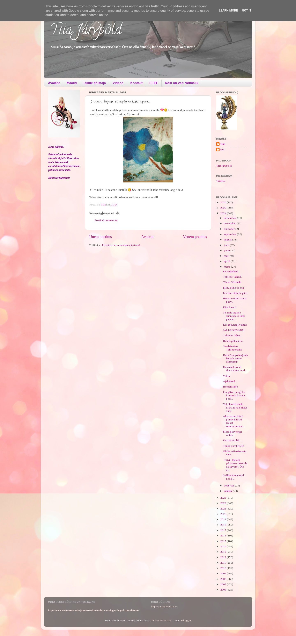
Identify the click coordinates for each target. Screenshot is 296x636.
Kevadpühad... (231, 271)
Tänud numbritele (233, 445)
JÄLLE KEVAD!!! (233, 330)
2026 (223, 202)
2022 (223, 503)
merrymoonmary (161, 620)
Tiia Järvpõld (85, 31)
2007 (223, 584)
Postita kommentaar (106, 220)
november (230, 223)
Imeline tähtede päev (235, 293)
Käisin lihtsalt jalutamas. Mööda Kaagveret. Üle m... (235, 465)
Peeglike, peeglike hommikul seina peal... (234, 395)
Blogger (186, 620)
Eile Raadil (229, 307)
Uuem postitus (100, 236)
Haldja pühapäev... (233, 340)
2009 (223, 573)
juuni (227, 250)
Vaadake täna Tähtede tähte (232, 348)
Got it (246, 10)
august (228, 239)
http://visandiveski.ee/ (164, 606)
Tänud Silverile (232, 282)
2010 (223, 568)
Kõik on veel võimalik (181, 83)
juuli (227, 245)
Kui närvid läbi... (232, 440)
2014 (223, 546)
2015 (223, 541)
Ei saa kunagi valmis (235, 324)
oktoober (229, 228)
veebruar (229, 485)
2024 (223, 213)
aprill (227, 261)
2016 (223, 535)
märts (227, 266)
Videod (118, 83)
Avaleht (54, 83)
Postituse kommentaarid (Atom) (121, 245)
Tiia (222, 143)
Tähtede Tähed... (233, 276)
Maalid (72, 83)
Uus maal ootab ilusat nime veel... (235, 369)
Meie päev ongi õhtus (232, 433)
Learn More (228, 10)
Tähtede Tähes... (232, 335)
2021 (223, 508)
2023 (223, 497)
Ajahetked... (230, 381)
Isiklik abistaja (95, 83)
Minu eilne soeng (233, 287)
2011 (223, 562)
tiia (222, 149)
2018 (223, 524)
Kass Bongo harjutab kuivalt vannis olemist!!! (235, 358)
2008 (223, 578)
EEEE (153, 83)
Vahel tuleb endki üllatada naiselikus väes (235, 407)
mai (226, 255)
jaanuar (228, 490)
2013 (223, 551)
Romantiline (230, 386)
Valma (226, 375)
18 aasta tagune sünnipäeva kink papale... (234, 316)
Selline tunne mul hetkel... (233, 477)
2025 (223, 207)
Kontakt (136, 83)
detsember (230, 217)
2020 (223, 513)
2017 (223, 530)
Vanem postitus (195, 236)
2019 (223, 519)
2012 (223, 557)
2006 (223, 589)
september (230, 234)
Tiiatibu (220, 180)
